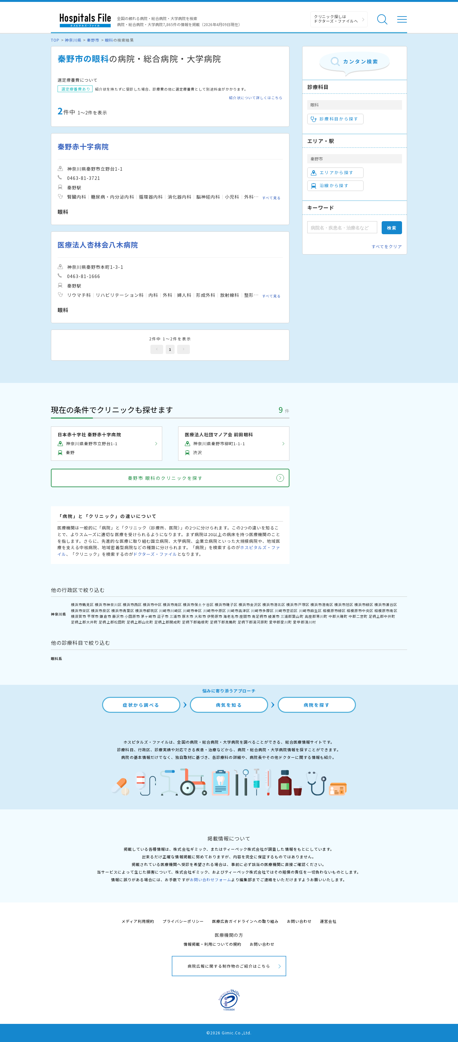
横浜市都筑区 (146, 610)
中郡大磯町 (338, 616)
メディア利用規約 (137, 921)
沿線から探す (330, 185)
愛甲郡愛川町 (280, 621)
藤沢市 (118, 616)
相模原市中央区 (360, 610)
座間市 (245, 616)
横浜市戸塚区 (297, 604)
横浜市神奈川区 (108, 604)
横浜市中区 (152, 604)
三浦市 (175, 616)
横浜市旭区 (343, 604)
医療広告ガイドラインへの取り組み (245, 921)
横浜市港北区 (273, 604)
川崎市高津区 (238, 610)
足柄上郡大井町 (84, 621)
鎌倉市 (105, 616)
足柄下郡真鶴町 (223, 621)
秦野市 (93, 40)
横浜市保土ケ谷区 (198, 604)
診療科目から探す (335, 119)
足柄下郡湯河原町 (253, 621)
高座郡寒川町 (316, 616)
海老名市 (231, 616)
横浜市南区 (172, 604)
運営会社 (328, 921)
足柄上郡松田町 (112, 621)
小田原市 (132, 616)
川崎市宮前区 (286, 610)
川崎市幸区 (192, 610)
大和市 (200, 616)
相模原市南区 (385, 610)
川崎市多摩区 (262, 610)
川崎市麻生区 (310, 610)
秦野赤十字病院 (83, 146)
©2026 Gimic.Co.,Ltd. (229, 1032)
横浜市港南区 (321, 604)
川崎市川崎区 (170, 610)
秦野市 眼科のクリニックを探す (165, 478)
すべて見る (271, 197)
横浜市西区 (132, 604)
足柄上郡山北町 (140, 621)
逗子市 (163, 616)
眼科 (109, 40)
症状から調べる (141, 705)
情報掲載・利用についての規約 (213, 944)
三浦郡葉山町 (292, 616)
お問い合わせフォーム (210, 879)
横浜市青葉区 (122, 610)
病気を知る (229, 705)
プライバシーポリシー (183, 921)
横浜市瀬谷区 (385, 604)
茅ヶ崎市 (148, 616)
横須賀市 (78, 616)
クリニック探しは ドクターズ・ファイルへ (336, 19)
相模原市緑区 (334, 610)
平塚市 (93, 616)
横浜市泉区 (100, 610)
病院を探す (317, 705)
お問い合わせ (299, 921)
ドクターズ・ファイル (155, 554)
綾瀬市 (274, 616)
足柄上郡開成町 (167, 621)
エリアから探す (332, 172)
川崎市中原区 (214, 610)
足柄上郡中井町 (382, 616)
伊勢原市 (214, 616)
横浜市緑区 (363, 604)
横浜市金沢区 (250, 604)
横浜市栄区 (80, 610)
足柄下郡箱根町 (195, 621)
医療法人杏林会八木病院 (98, 244)
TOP (55, 40)
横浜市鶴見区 (82, 604)
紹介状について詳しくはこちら (256, 97)
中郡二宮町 (358, 616)
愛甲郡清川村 (304, 621)
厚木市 (187, 616)
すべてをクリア (386, 246)
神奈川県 (73, 40)
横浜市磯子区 (226, 604)
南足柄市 (259, 616)
